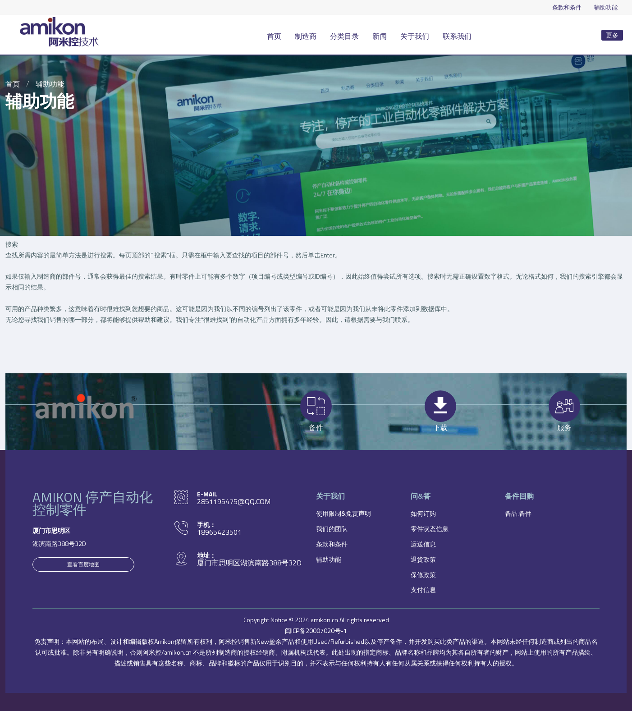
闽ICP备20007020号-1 (316, 630)
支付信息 (423, 589)
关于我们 (414, 36)
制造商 (305, 36)
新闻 (379, 36)
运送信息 (423, 544)
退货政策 (423, 559)
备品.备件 (518, 513)
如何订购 (423, 513)
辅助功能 (606, 7)
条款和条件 (567, 7)
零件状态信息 (430, 528)
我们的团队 (332, 528)
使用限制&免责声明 (343, 513)
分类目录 (344, 36)
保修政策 (423, 574)
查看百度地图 (83, 564)
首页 (274, 36)
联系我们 (457, 36)
